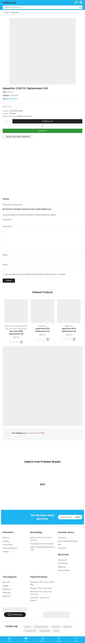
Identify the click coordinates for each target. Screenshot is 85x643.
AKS (42, 484)
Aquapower (42, 326)
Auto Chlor (9, 326)
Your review (8, 226)
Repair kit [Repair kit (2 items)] (67, 627)
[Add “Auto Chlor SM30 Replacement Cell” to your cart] (21, 342)
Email (5, 265)
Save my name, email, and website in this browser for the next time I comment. (35, 274)
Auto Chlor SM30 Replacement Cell (16, 332)
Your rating (7, 220)
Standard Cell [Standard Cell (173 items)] (44, 631)
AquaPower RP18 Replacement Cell (69, 330)
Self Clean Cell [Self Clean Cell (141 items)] (30, 631)
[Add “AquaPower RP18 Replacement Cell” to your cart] (74, 339)
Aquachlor (15, 12)
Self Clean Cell (11, 99)
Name (5, 255)
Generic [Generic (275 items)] (28, 627)
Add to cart (48, 121)
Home (6, 12)
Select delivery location (17, 137)
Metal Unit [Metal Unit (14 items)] (56, 627)
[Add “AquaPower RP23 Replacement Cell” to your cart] (48, 339)
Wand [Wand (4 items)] (56, 631)
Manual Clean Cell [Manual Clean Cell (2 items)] (41, 627)
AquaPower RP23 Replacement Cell (42, 330)
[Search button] (80, 7)
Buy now (43, 131)
